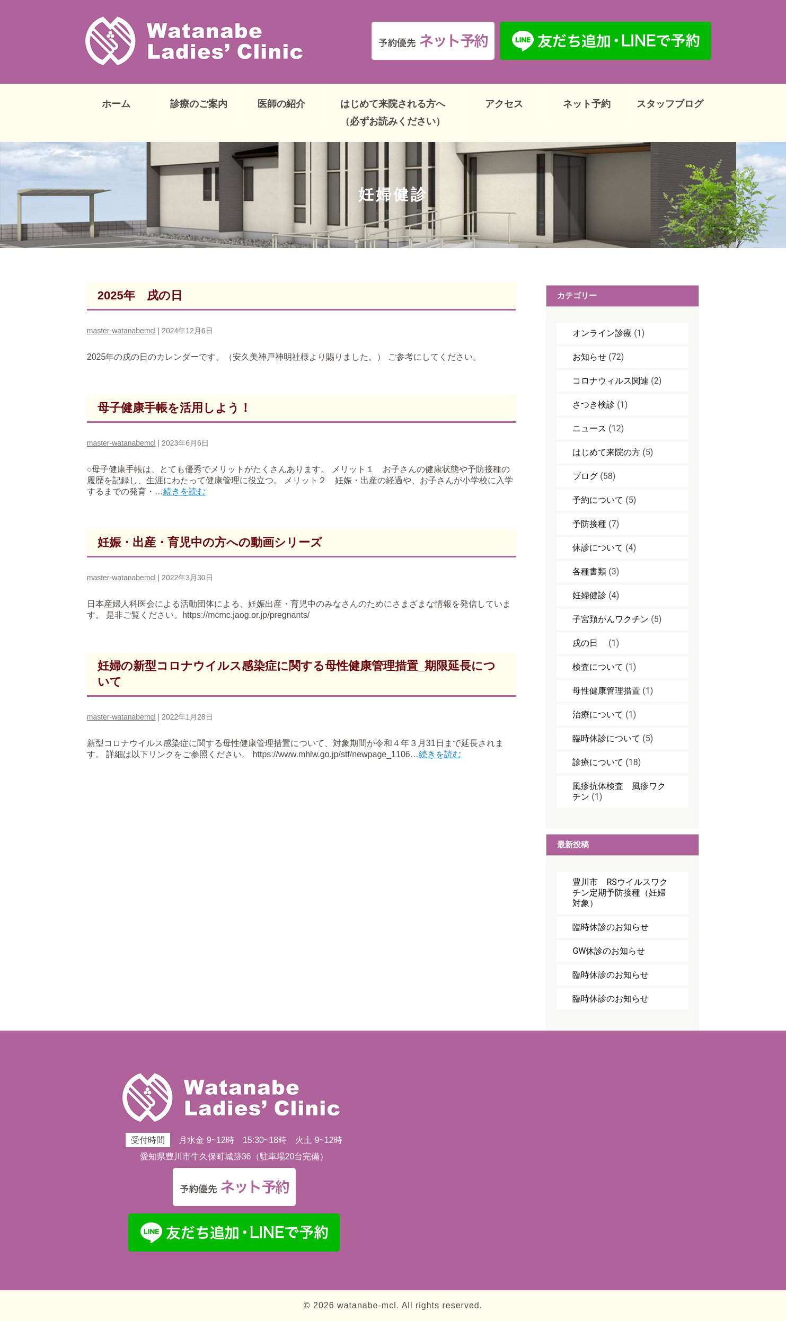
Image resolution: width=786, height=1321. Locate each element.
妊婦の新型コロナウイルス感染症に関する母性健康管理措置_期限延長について (297, 673)
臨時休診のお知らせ (610, 927)
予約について (597, 500)
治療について (597, 715)
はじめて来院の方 (606, 452)
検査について (597, 667)
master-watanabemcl (121, 330)
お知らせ (589, 357)
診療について (597, 762)
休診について (597, 548)
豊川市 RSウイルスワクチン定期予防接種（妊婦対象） (619, 892)
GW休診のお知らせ (608, 951)
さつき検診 (593, 405)
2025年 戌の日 (140, 295)
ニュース (589, 428)
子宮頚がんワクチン (610, 619)
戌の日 (589, 643)
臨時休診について (606, 738)
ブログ (585, 476)
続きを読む (184, 491)
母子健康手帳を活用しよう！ (174, 407)
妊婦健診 (589, 595)
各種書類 (589, 571)
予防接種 (589, 524)
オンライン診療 (602, 333)
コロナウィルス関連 (610, 381)
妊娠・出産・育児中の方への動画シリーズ (210, 542)
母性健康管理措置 (606, 691)
